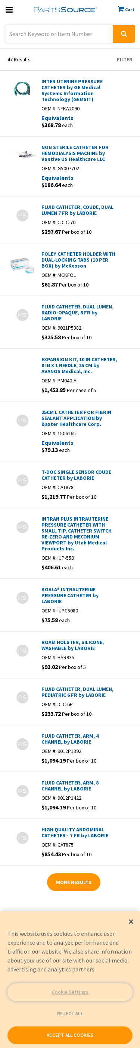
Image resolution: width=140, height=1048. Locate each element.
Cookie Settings (70, 992)
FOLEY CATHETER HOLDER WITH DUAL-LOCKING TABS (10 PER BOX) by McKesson (78, 260)
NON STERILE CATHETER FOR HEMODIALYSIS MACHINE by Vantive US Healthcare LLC (75, 153)
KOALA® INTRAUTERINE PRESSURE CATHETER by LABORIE (70, 595)
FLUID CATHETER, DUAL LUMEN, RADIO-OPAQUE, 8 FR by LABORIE (77, 312)
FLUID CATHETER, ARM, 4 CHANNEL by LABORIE (70, 739)
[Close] (131, 921)
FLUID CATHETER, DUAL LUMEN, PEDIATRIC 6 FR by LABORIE (77, 692)
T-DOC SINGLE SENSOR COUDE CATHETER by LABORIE (76, 475)
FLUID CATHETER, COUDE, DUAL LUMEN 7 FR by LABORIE (77, 210)
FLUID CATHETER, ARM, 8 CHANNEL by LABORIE (70, 786)
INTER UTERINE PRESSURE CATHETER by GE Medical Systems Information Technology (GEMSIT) (72, 90)
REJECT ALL (70, 1013)
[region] (70, 979)
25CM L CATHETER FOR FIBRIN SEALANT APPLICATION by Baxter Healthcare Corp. (76, 418)
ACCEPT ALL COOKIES (70, 1035)
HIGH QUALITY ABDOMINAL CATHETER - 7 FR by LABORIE (74, 832)
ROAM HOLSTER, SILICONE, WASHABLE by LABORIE (72, 645)
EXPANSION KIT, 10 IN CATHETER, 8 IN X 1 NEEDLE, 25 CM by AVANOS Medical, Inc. (79, 365)
